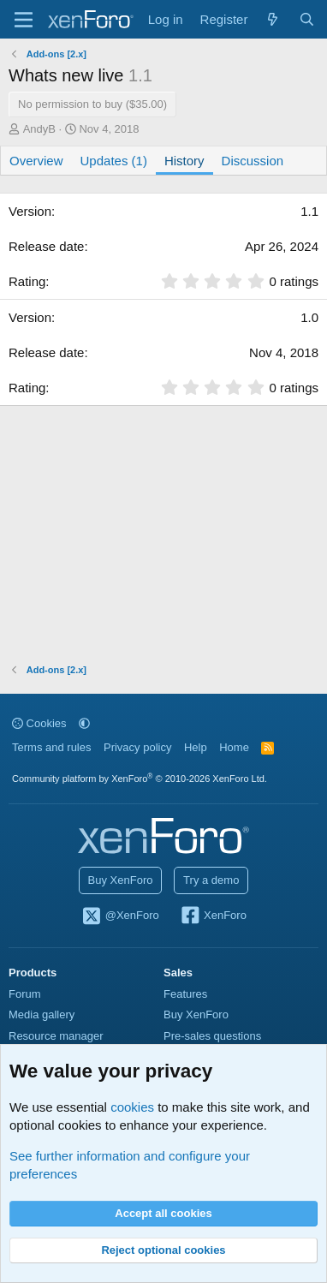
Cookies (39, 723)
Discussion (253, 160)
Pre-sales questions (212, 1035)
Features (185, 994)
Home (234, 747)
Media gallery (41, 1014)
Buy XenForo (120, 880)
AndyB (39, 128)
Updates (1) (113, 160)
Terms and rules (51, 747)
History (184, 160)
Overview (36, 160)
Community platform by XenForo (139, 778)
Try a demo (211, 880)
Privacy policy (137, 747)
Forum (25, 994)
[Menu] (23, 20)
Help (195, 747)
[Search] (307, 19)
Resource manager (56, 1035)
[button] (84, 723)
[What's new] (272, 19)
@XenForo (119, 916)
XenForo (213, 916)
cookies (132, 1107)
